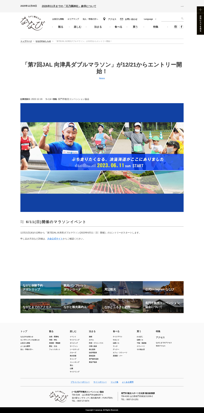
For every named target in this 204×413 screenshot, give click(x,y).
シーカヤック (74, 349)
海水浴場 (73, 356)
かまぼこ (140, 337)
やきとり (116, 340)
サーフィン (74, 346)
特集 (158, 331)
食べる (116, 331)
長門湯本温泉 (93, 359)
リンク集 (114, 382)
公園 (71, 368)
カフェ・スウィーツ (120, 352)
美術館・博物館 (54, 343)
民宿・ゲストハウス (96, 343)
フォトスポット (54, 349)
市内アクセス (160, 346)
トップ (23, 331)
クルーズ (73, 352)
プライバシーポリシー (80, 382)
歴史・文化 (53, 346)
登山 (71, 365)
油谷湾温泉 (93, 352)
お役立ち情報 (58, 19)
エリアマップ (73, 19)
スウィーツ (141, 346)
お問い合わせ (131, 19)
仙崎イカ (116, 343)
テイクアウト (117, 337)
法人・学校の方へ (90, 19)
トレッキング (74, 362)
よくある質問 (25, 346)
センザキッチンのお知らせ (30, 340)
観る (51, 331)
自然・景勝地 (54, 337)
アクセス (112, 19)
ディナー (116, 349)
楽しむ (73, 331)
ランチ (115, 346)
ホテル (91, 340)
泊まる (92, 331)
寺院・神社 (53, 340)
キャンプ (73, 359)
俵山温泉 (92, 349)
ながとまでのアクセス (164, 343)
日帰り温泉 (93, 346)
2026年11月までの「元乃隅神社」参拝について (69, 6)
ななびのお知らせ (26, 337)
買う (139, 331)
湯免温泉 (92, 356)
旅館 (90, 337)
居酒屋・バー (117, 356)
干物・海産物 (141, 343)
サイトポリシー (100, 382)
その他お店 (141, 349)
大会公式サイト (55, 238)
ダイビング (74, 343)
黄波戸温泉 (93, 362)
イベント (73, 337)
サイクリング (74, 340)
